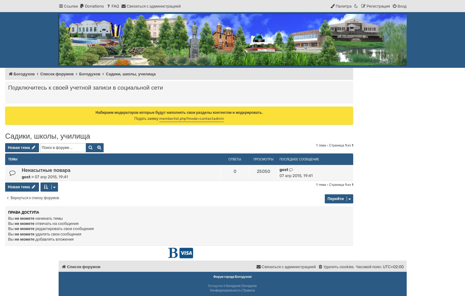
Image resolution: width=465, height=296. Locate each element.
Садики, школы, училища (47, 136)
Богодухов (233, 286)
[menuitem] (91, 6)
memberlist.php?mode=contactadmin (191, 119)
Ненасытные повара (46, 170)
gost (26, 177)
